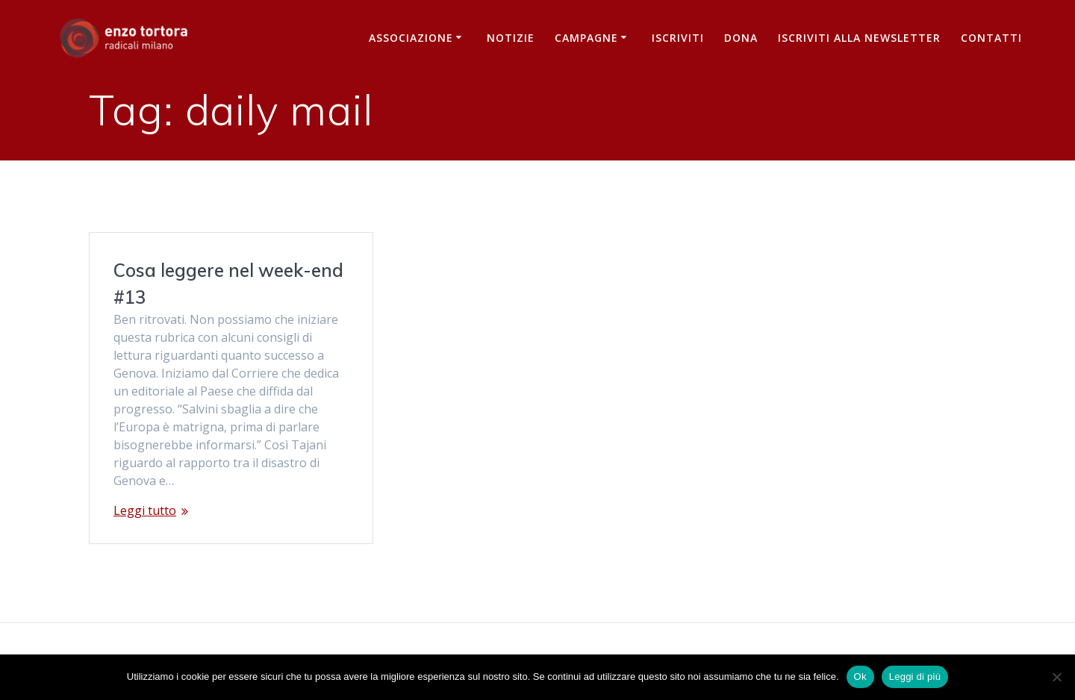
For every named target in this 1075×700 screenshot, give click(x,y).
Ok (860, 676)
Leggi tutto (144, 510)
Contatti (991, 38)
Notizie (511, 38)
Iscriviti (678, 38)
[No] (1056, 676)
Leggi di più (915, 676)
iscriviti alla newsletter (859, 38)
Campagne (586, 38)
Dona (741, 38)
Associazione (411, 38)
